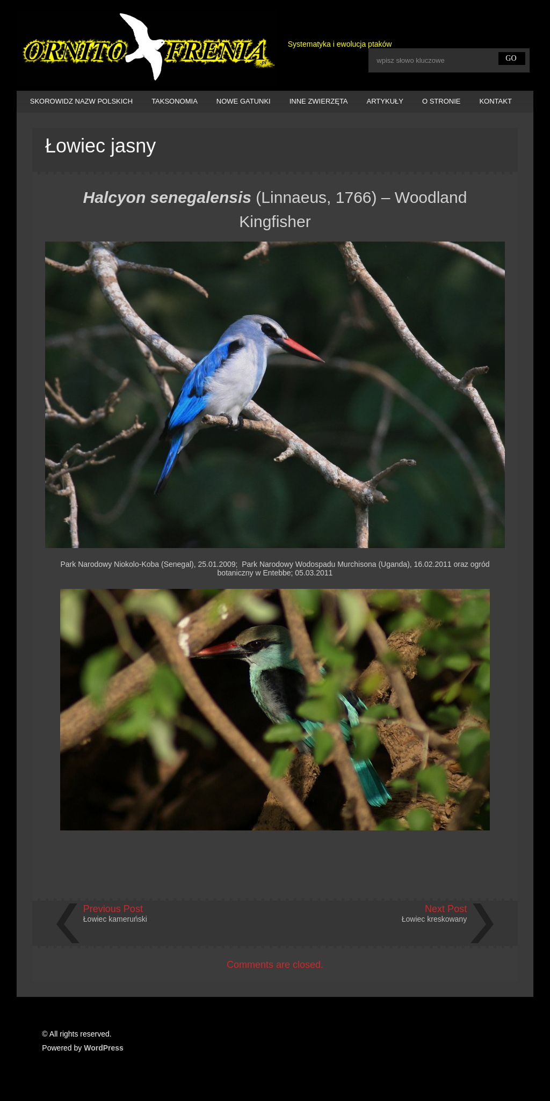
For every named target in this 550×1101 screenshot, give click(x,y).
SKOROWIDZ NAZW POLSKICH (81, 101)
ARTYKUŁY (385, 101)
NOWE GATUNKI (243, 101)
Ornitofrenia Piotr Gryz (147, 47)
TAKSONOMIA (174, 101)
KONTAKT (495, 101)
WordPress (104, 1048)
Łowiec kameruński (115, 919)
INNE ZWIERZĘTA (319, 101)
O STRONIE (441, 101)
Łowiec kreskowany (434, 919)
